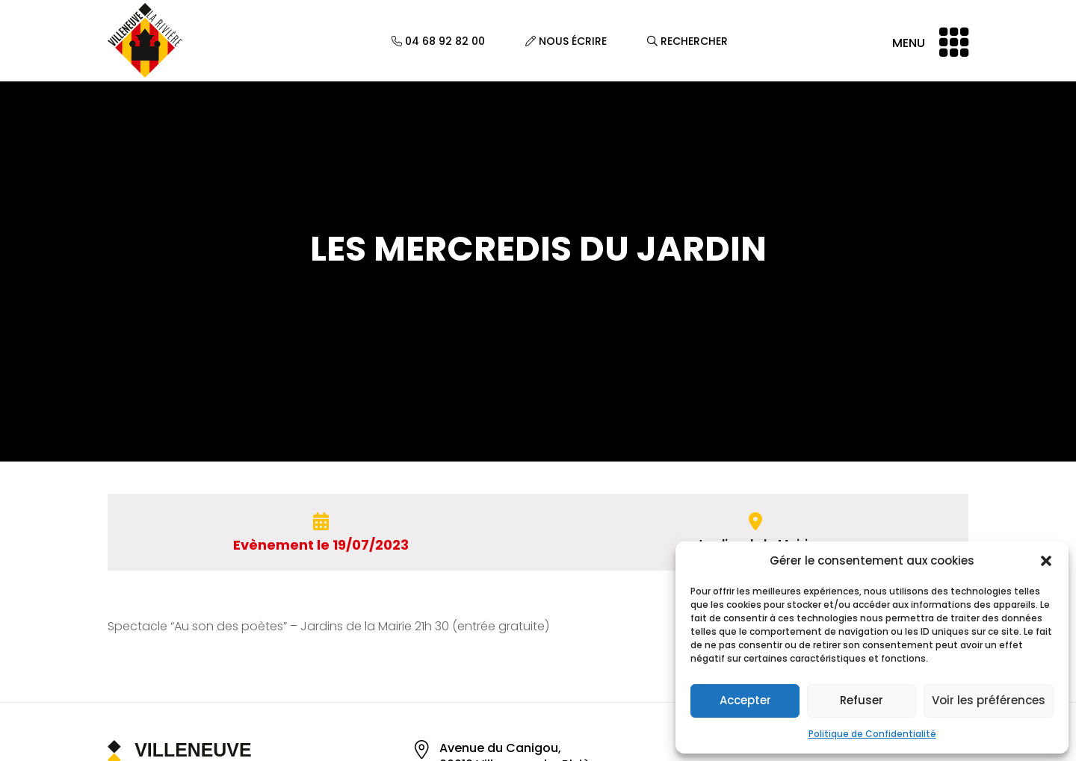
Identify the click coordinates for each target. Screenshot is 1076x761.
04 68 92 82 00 (438, 41)
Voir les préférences (988, 700)
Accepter (745, 700)
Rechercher (687, 41)
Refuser (861, 700)
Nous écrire (566, 41)
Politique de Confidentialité (872, 733)
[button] (1046, 560)
